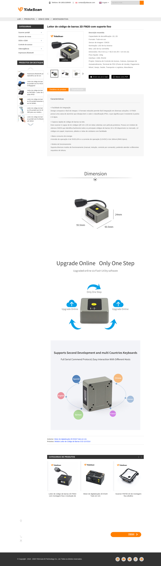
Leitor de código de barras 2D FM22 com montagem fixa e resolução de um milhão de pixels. (62, 495)
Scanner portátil (24, 32)
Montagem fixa (60, 19)
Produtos (87, 11)
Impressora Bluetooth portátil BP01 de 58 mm (35, 75)
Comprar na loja (74, 11)
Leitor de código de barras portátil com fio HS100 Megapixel (35, 84)
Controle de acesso (25, 44)
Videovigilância (23, 49)
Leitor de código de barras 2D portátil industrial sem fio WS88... (35, 101)
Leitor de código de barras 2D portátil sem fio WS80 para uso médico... (35, 110)
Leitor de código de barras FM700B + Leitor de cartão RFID (35, 92)
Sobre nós (127, 11)
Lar (19, 19)
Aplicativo (97, 11)
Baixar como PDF (121, 77)
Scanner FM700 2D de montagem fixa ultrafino (128, 495)
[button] (30, 68)
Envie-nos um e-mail (100, 77)
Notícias (116, 11)
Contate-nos (139, 11)
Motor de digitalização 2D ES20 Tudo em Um (70, 439)
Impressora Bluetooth (26, 53)
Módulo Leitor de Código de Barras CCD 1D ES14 (72, 441)
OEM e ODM (43, 19)
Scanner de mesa (24, 36)
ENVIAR (131, 534)
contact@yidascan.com (86, 2)
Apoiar (107, 11)
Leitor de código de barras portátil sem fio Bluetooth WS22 (35, 119)
